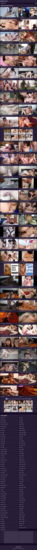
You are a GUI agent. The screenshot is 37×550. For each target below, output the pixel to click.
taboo (21, 489)
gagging (2, 481)
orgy (21, 451)
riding (21, 477)
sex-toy (21, 479)
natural (21, 441)
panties (21, 458)
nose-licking (22, 445)
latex (20, 418)
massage (21, 428)
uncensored (22, 500)
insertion (2, 504)
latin (21, 420)
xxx (20, 525)
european (2, 468)
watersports (22, 515)
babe (2, 428)
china (2, 447)
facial (2, 472)
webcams (21, 519)
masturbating (22, 432)
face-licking (3, 470)
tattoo (21, 491)
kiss (2, 523)
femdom (3, 477)
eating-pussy (3, 460)
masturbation (22, 434)
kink (2, 519)
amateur (3, 422)
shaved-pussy (22, 487)
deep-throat (3, 451)
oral (20, 447)
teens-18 (21, 494)
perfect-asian (22, 464)
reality (21, 470)
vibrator (21, 506)
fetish (2, 479)
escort (2, 466)
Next (30, 398)
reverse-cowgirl (22, 475)
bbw (2, 432)
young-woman (22, 527)
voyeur (21, 513)
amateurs (3, 426)
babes (2, 430)
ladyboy (2, 530)
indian (2, 502)
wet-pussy (21, 521)
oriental (21, 453)
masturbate (22, 430)
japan (2, 508)
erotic (2, 464)
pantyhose (21, 460)
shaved (21, 485)
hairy (2, 491)
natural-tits (22, 443)
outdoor (21, 456)
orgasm (21, 449)
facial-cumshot (4, 475)
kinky (2, 521)
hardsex (2, 500)
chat (2, 445)
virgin (21, 510)
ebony (2, 462)
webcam (21, 517)
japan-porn (3, 510)
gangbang (3, 485)
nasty (21, 439)
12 (25, 398)
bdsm (2, 434)
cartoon (2, 441)
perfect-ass (21, 466)
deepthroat (3, 453)
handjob (2, 496)
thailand (21, 498)
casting (2, 443)
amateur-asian (4, 424)
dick (2, 456)
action (2, 418)
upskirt (21, 504)
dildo (2, 458)
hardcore (3, 498)
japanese (3, 515)
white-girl (21, 523)
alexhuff (2, 420)
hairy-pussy (3, 494)
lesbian (21, 424)
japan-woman (3, 513)
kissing (2, 525)
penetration (22, 462)
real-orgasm (22, 468)
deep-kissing (3, 449)
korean (2, 527)
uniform (21, 502)
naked (21, 437)
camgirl (2, 439)
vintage (21, 508)
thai (20, 496)
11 (23, 398)
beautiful (2, 437)
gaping (2, 487)
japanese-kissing (4, 517)
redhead (21, 472)
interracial (3, 506)
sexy (21, 483)
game (2, 483)
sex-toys (21, 481)
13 (27, 398)
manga (21, 426)
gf (1, 489)
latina (21, 422)
